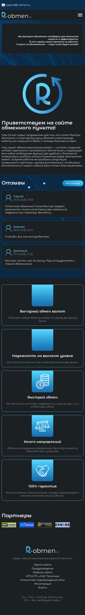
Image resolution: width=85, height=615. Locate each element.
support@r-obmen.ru (18, 4)
